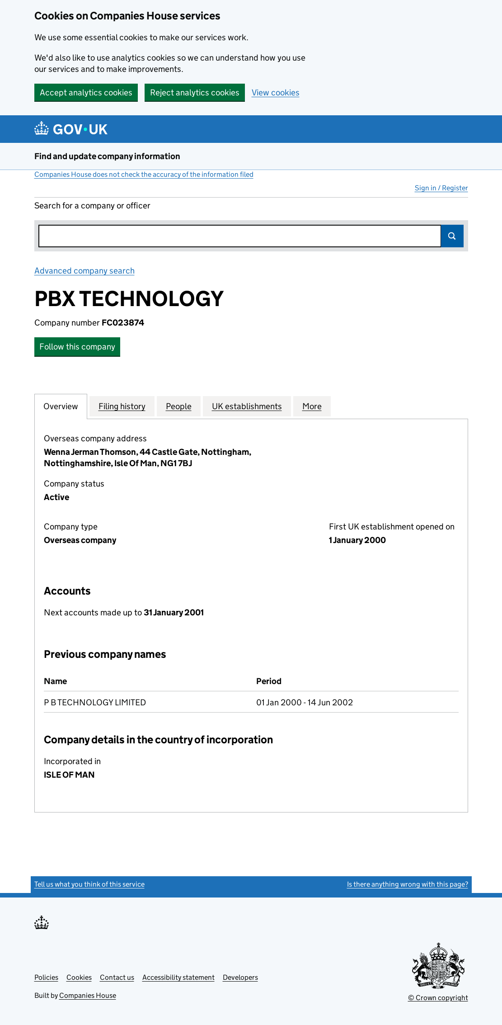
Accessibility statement (178, 977)
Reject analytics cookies (194, 92)
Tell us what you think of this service (89, 884)
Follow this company (77, 346)
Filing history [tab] (122, 406)
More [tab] (312, 406)
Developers (240, 977)
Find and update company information (107, 156)
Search (452, 236)
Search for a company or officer (92, 205)
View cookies (276, 92)
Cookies (79, 977)
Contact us (117, 977)
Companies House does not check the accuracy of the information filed (143, 174)
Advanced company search (84, 270)
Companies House (87, 995)
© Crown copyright (438, 997)
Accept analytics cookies (86, 92)
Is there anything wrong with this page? (407, 884)
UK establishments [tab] (247, 406)
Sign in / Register (441, 188)
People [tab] (179, 406)
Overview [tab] (60, 406)
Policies (46, 977)
